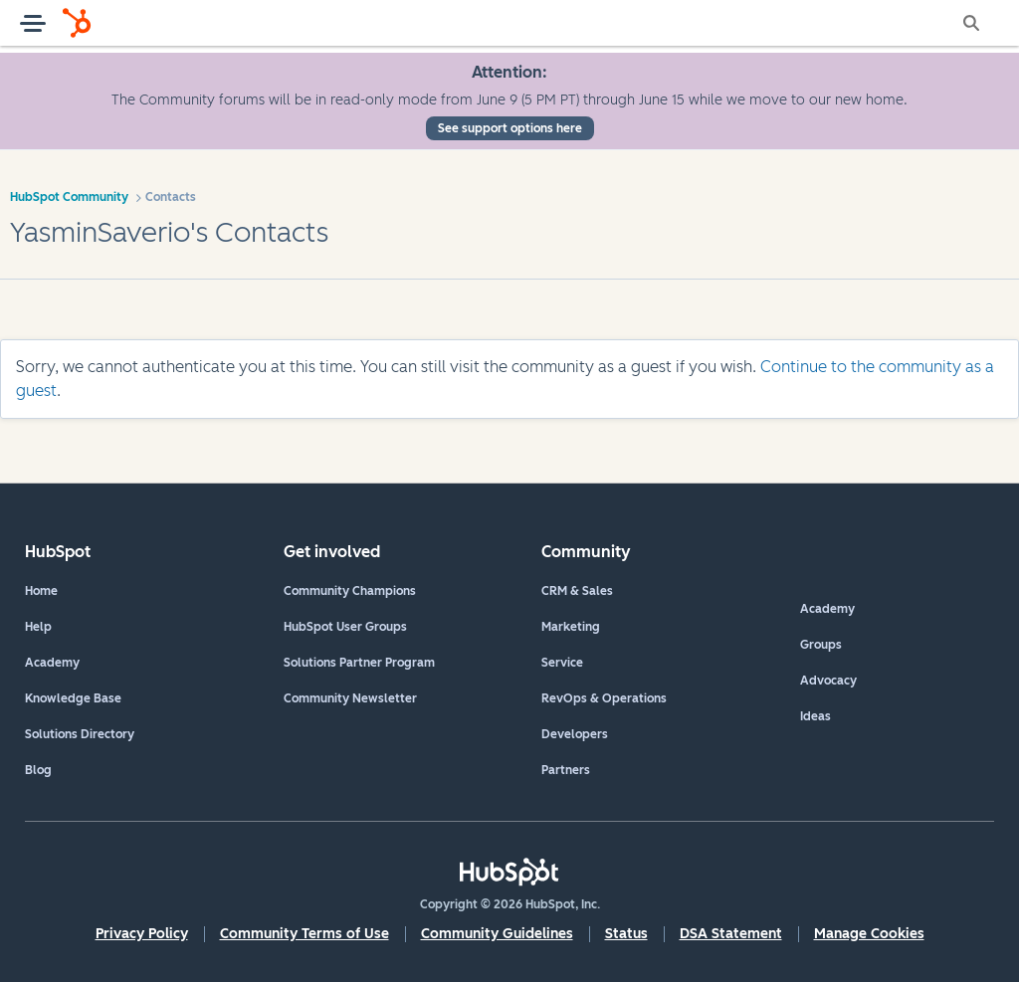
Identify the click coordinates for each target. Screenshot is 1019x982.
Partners (565, 770)
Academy (52, 663)
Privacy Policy (142, 933)
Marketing (570, 627)
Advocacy (828, 680)
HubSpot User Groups (345, 627)
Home (41, 591)
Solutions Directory (79, 734)
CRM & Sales (577, 591)
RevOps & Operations (604, 698)
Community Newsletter (350, 698)
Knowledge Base (73, 698)
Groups (821, 645)
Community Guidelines (497, 933)
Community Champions (350, 591)
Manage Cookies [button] (869, 933)
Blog (38, 770)
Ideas (815, 716)
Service (562, 663)
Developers (574, 734)
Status (626, 933)
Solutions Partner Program (359, 663)
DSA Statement (731, 933)
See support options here (510, 128)
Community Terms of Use (304, 933)
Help (38, 627)
